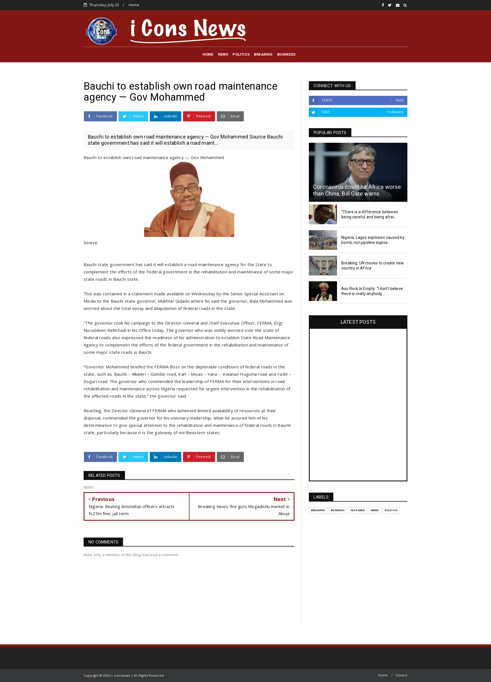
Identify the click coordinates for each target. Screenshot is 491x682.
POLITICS (241, 54)
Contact (401, 675)
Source (90, 242)
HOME (207, 54)
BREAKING (263, 54)
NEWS (223, 54)
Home (134, 4)
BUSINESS (286, 54)
